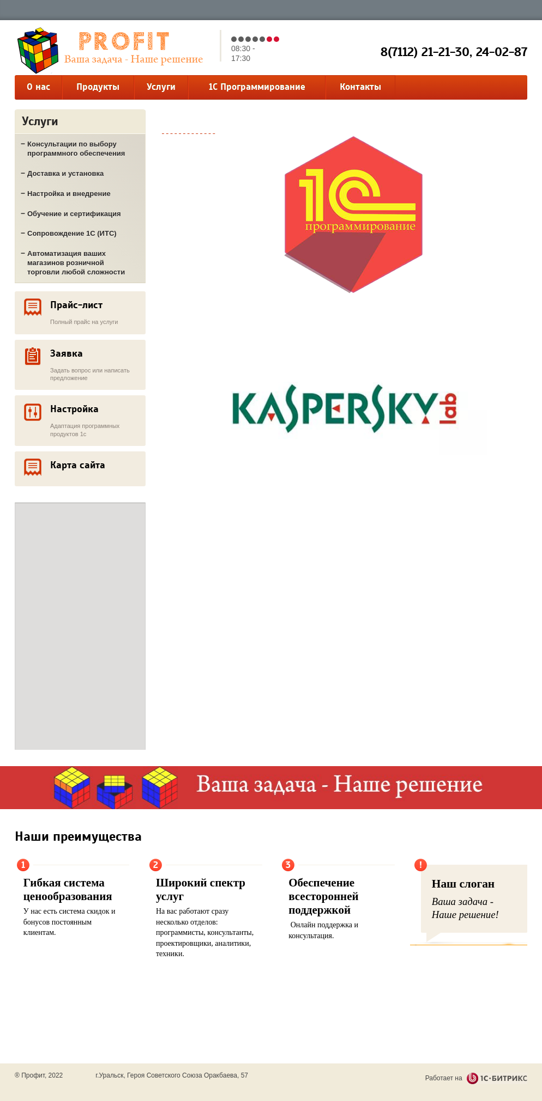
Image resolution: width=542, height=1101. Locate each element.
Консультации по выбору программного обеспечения (76, 148)
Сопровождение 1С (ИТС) (72, 233)
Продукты (97, 87)
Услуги (161, 87)
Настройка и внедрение (69, 193)
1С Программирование (257, 87)
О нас (38, 87)
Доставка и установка (65, 173)
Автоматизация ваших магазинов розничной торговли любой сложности (76, 262)
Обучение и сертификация (74, 214)
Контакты (360, 87)
